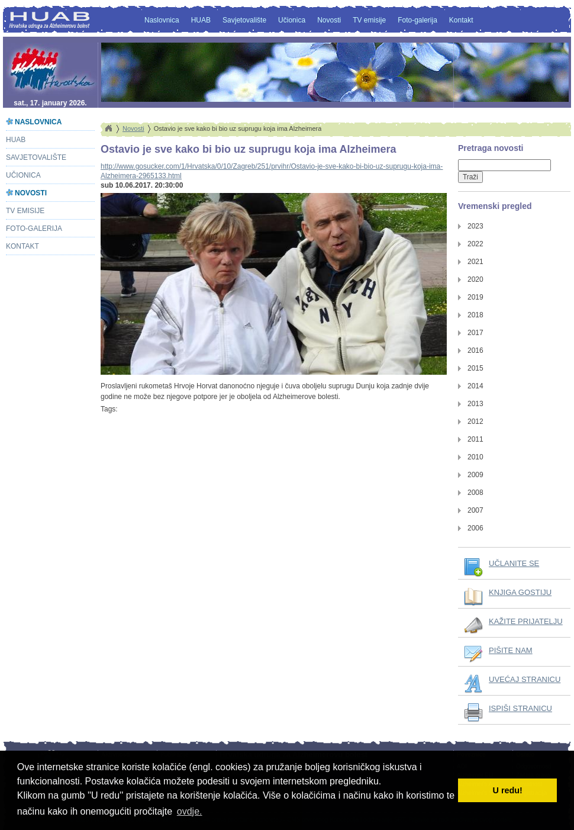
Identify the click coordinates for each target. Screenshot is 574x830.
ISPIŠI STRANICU (520, 708)
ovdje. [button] (189, 811)
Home (108, 128)
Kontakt (461, 20)
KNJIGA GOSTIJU (520, 592)
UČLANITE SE (514, 563)
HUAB (201, 20)
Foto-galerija (417, 20)
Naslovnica (161, 20)
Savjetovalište (244, 20)
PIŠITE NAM (511, 650)
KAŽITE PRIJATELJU (526, 621)
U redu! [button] (508, 790)
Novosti (329, 20)
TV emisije (369, 20)
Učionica (291, 20)
